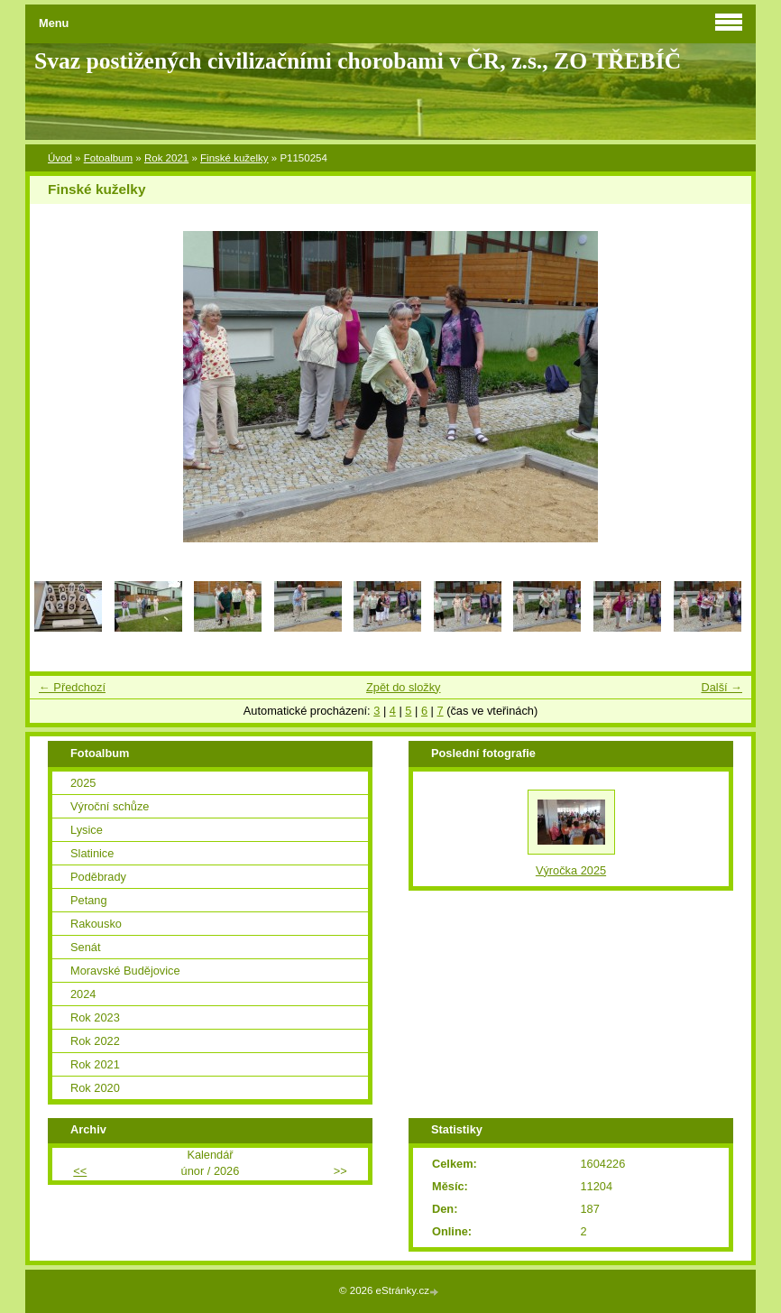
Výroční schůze (110, 806)
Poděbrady (98, 876)
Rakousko (96, 923)
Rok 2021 (166, 158)
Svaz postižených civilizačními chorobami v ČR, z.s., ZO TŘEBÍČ (357, 61)
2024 (83, 994)
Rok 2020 (95, 1088)
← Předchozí (72, 687)
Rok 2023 (95, 1017)
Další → (721, 687)
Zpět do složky (403, 687)
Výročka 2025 (571, 870)
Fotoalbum (108, 158)
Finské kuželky (234, 158)
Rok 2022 (95, 1041)
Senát (85, 947)
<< (80, 1171)
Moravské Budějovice (125, 970)
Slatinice (92, 853)
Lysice (86, 830)
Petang (88, 900)
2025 (83, 783)
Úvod (60, 158)
